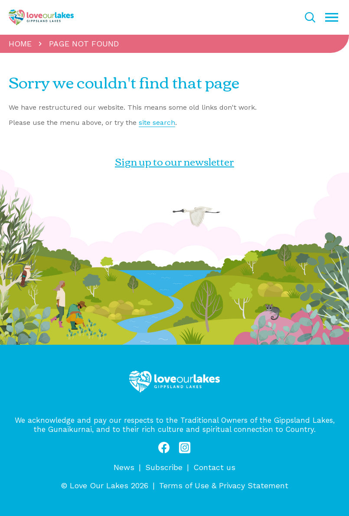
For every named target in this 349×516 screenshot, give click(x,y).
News (124, 467)
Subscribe (164, 467)
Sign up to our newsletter (174, 161)
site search (157, 122)
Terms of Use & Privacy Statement (223, 485)
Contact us (214, 467)
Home (20, 43)
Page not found (84, 43)
